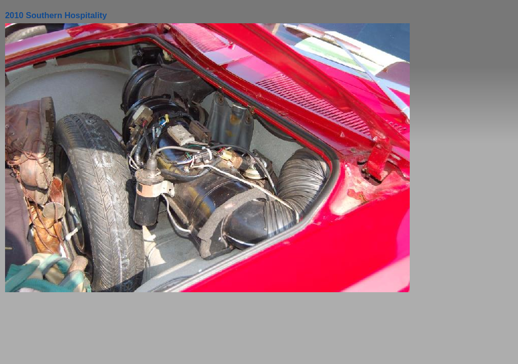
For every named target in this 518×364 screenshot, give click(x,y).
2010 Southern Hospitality (56, 15)
